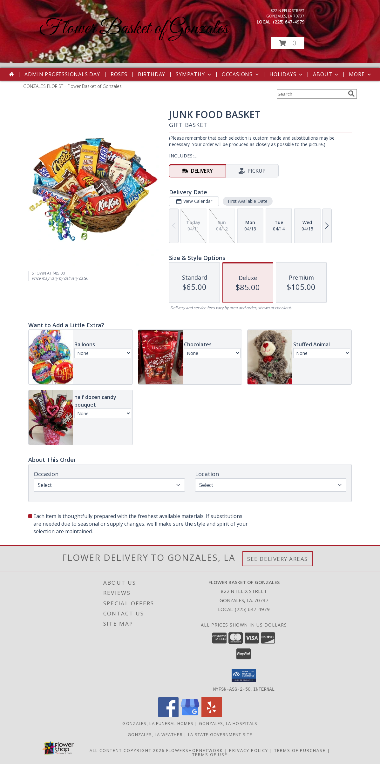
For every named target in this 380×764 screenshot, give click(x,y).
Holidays (286, 74)
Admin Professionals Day (62, 74)
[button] (287, 43)
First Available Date (248, 201)
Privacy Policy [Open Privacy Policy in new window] (248, 750)
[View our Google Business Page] (190, 715)
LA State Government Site (220, 734)
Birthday (151, 74)
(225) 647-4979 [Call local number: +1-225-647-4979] (288, 22)
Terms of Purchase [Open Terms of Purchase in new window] (300, 750)
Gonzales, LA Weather (155, 734)
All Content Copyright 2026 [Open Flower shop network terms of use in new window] (127, 750)
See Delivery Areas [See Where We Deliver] (277, 558)
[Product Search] (311, 94)
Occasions (241, 74)
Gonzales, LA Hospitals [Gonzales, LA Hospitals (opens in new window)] (228, 723)
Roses (119, 74)
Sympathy (194, 74)
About (326, 74)
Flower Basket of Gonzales (133, 29)
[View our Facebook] (168, 715)
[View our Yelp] (211, 715)
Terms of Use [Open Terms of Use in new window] (209, 754)
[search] (351, 93)
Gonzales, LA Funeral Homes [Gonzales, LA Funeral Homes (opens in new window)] (157, 723)
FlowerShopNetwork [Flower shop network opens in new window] (194, 750)
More (360, 74)
